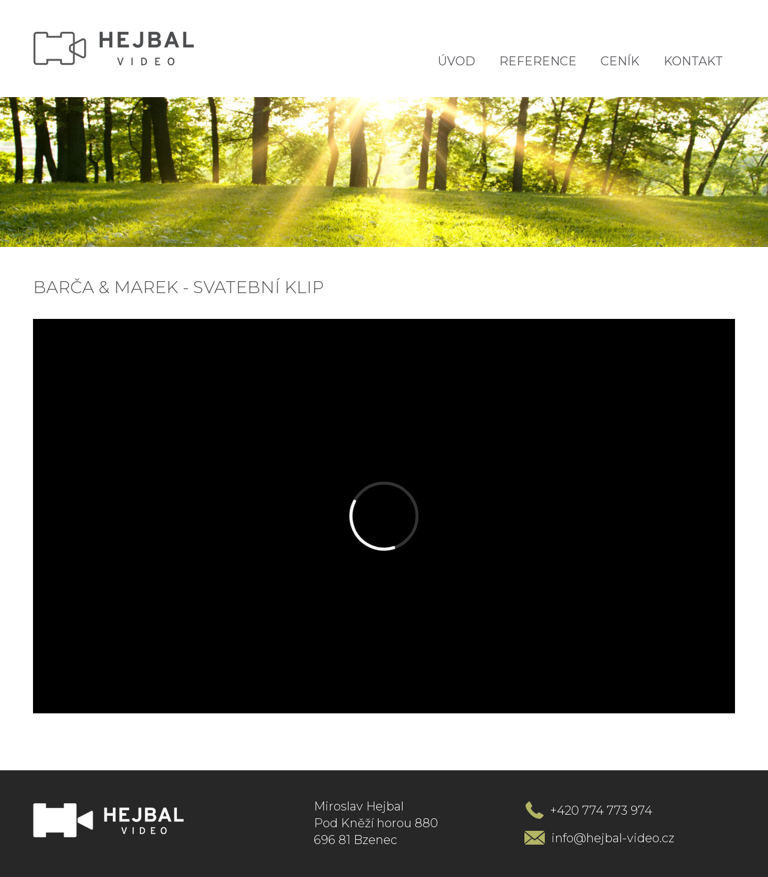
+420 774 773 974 (601, 810)
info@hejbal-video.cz (612, 838)
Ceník (620, 61)
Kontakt (693, 61)
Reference (538, 61)
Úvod (456, 61)
